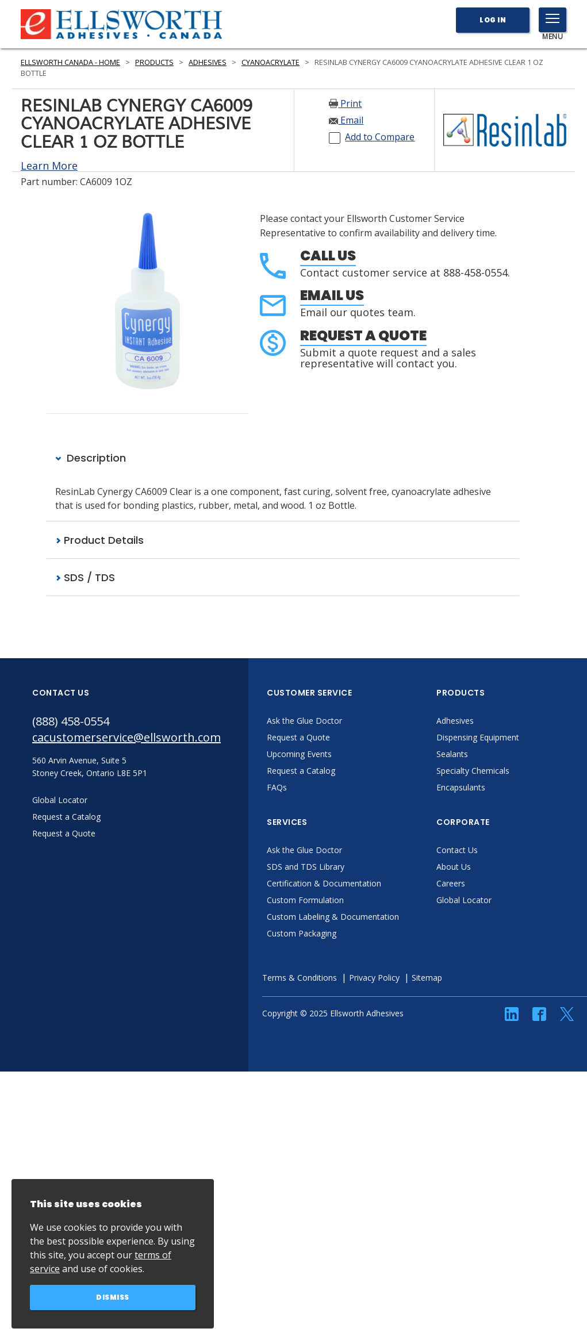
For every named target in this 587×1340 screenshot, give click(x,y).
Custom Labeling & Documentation (333, 916)
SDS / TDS (85, 577)
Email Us (332, 295)
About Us (453, 866)
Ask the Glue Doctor (304, 720)
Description (90, 458)
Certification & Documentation (324, 883)
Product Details (99, 540)
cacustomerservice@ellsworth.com (126, 737)
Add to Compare (380, 136)
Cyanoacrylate (270, 62)
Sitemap (427, 977)
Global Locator (464, 899)
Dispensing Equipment (477, 737)
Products (154, 62)
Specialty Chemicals (472, 770)
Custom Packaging (301, 933)
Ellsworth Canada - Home (70, 62)
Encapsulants (460, 787)
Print (345, 103)
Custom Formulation (305, 899)
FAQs (277, 787)
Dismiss (112, 1297)
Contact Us (457, 849)
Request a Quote (363, 335)
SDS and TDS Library (305, 866)
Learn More (49, 165)
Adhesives (208, 62)
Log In (492, 20)
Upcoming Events (299, 753)
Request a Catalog (301, 770)
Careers (450, 883)
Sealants (452, 753)
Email (346, 120)
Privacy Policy (374, 977)
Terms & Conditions (299, 977)
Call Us (328, 255)
